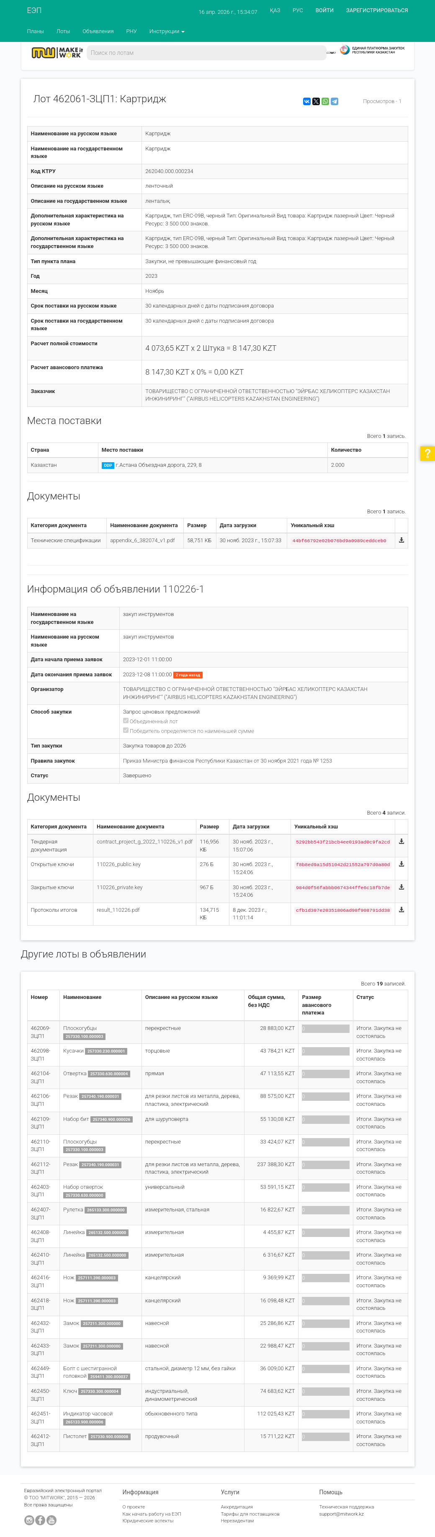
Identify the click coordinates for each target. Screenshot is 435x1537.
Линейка (74, 1232)
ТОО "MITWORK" (47, 1498)
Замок (71, 1323)
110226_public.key (119, 864)
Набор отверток (83, 1187)
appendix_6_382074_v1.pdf (142, 540)
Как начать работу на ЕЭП (152, 1514)
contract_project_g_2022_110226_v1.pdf (145, 841)
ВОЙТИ (325, 10)
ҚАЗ (275, 10)
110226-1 (184, 589)
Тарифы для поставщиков (250, 1514)
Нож (68, 1277)
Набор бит (76, 1119)
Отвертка (75, 1073)
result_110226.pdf (118, 910)
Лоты (63, 31)
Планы (35, 31)
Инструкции (167, 31)
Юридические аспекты (148, 1521)
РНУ (131, 31)
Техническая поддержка (346, 1507)
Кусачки (73, 1051)
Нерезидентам (237, 1521)
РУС (298, 10)
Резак (70, 1096)
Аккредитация (237, 1507)
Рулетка (73, 1209)
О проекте (134, 1507)
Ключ (70, 1391)
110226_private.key (120, 887)
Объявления (97, 31)
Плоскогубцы (80, 1028)
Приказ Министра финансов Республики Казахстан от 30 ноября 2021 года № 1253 (227, 761)
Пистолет (75, 1436)
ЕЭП (34, 10)
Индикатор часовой (88, 1413)
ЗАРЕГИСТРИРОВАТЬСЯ (377, 10)
